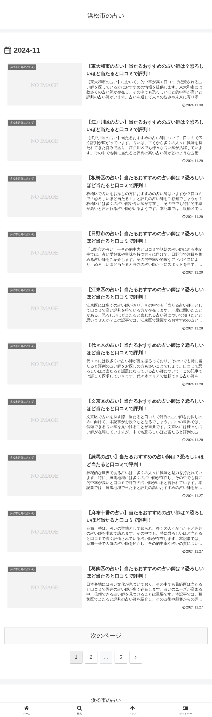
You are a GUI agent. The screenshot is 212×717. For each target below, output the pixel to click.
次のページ (106, 636)
